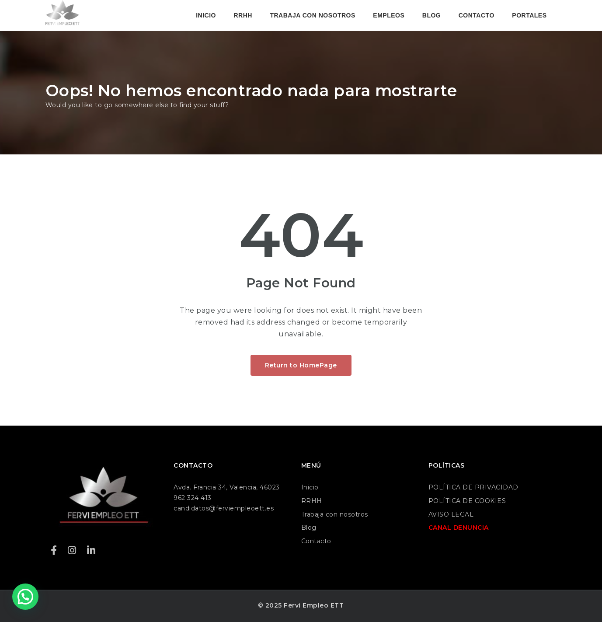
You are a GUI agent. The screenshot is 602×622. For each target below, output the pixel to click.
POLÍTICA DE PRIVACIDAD (473, 487)
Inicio (310, 487)
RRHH (242, 15)
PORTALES (529, 15)
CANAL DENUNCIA (458, 527)
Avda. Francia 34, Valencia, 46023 (227, 487)
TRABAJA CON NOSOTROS (312, 15)
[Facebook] (54, 550)
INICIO (206, 15)
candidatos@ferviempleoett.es (224, 508)
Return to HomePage (301, 365)
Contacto (316, 541)
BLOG (431, 15)
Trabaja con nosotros (334, 514)
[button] (25, 597)
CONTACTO (476, 15)
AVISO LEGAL (451, 514)
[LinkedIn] (91, 550)
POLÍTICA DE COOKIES (467, 501)
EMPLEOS (388, 15)
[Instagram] (72, 550)
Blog (309, 527)
